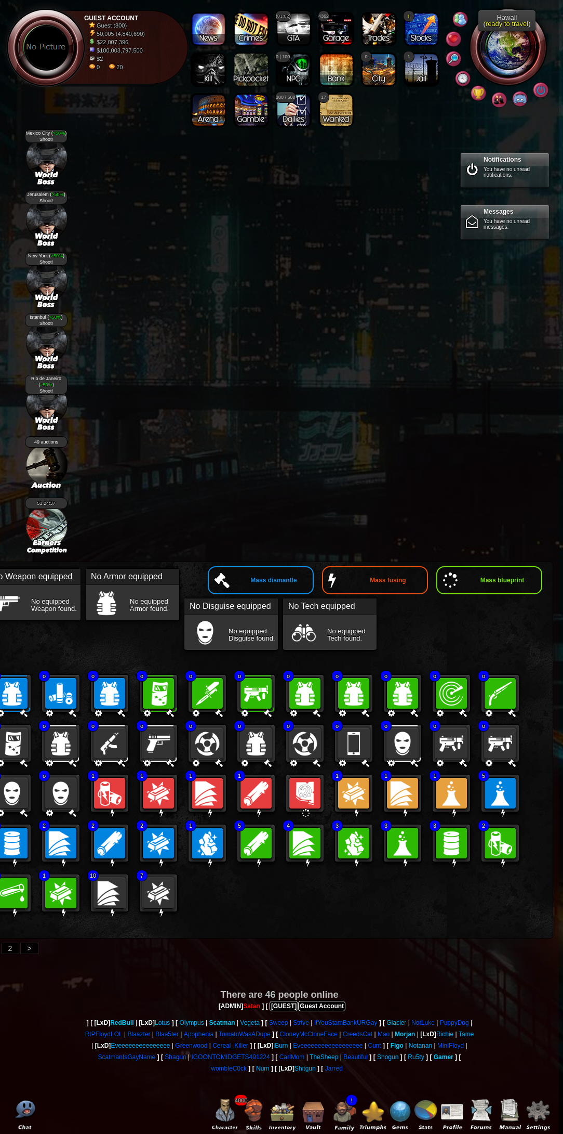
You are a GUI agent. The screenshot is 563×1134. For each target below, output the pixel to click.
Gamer (443, 1057)
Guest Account (322, 1006)
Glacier (396, 1022)
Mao (384, 1034)
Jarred (334, 1068)
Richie (444, 1034)
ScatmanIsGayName (127, 1057)
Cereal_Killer (230, 1045)
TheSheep (324, 1057)
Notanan (420, 1045)
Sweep (278, 1022)
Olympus (191, 1022)
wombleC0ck (229, 1068)
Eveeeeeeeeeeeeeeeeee (328, 1045)
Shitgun (305, 1068)
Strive (301, 1022)
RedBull (121, 1022)
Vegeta (249, 1022)
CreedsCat (357, 1034)
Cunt (374, 1045)
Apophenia (198, 1034)
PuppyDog (454, 1022)
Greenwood (191, 1045)
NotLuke (423, 1022)
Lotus (162, 1022)
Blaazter (138, 1034)
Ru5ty (416, 1057)
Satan (251, 1006)
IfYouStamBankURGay (346, 1022)
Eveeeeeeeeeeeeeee (140, 1045)
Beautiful (355, 1057)
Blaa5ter (167, 1034)
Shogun (387, 1057)
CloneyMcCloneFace (309, 1034)
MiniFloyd (450, 1045)
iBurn (281, 1045)
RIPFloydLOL (104, 1034)
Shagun (175, 1057)
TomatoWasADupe (245, 1034)
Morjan (405, 1034)
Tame (466, 1034)
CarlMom (292, 1057)
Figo (397, 1045)
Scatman (222, 1022)
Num (262, 1068)
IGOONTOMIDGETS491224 (230, 1057)
